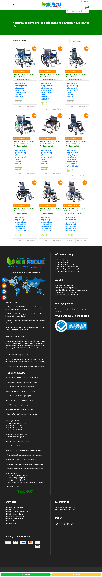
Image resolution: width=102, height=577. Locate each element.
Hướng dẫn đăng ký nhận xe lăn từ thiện (67, 271)
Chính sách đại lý (10, 523)
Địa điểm (76, 574)
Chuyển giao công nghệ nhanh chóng (66, 294)
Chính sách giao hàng (12, 509)
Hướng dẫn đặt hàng (61, 260)
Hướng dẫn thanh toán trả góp (64, 264)
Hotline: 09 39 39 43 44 (13, 427)
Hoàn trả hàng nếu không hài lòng (65, 288)
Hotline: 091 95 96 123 (15, 430)
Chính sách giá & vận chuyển (14, 514)
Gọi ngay (26, 574)
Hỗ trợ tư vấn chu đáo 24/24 (64, 285)
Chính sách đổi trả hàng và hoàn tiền (16, 512)
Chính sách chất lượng (12, 521)
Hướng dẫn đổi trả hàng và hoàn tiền (66, 266)
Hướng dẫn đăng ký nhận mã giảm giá (67, 269)
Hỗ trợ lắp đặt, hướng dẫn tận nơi (65, 292)
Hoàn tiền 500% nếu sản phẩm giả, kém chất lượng (71, 290)
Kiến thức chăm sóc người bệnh (65, 507)
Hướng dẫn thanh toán (62, 262)
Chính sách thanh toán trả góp (14, 507)
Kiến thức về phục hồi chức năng (65, 509)
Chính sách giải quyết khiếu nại (14, 516)
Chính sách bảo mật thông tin (14, 518)
